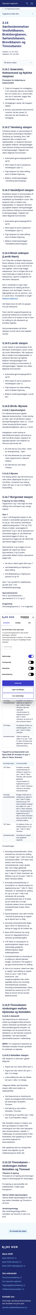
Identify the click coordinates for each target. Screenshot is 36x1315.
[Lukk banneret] (33, 617)
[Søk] (27, 3)
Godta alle (18, 683)
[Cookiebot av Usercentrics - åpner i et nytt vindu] (21, 617)
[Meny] (32, 3)
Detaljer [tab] (18, 623)
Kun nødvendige (18, 696)
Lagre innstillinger (18, 689)
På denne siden (18, 62)
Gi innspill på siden (18, 1231)
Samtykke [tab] (6, 623)
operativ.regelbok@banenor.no (14, 1307)
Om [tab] (29, 623)
